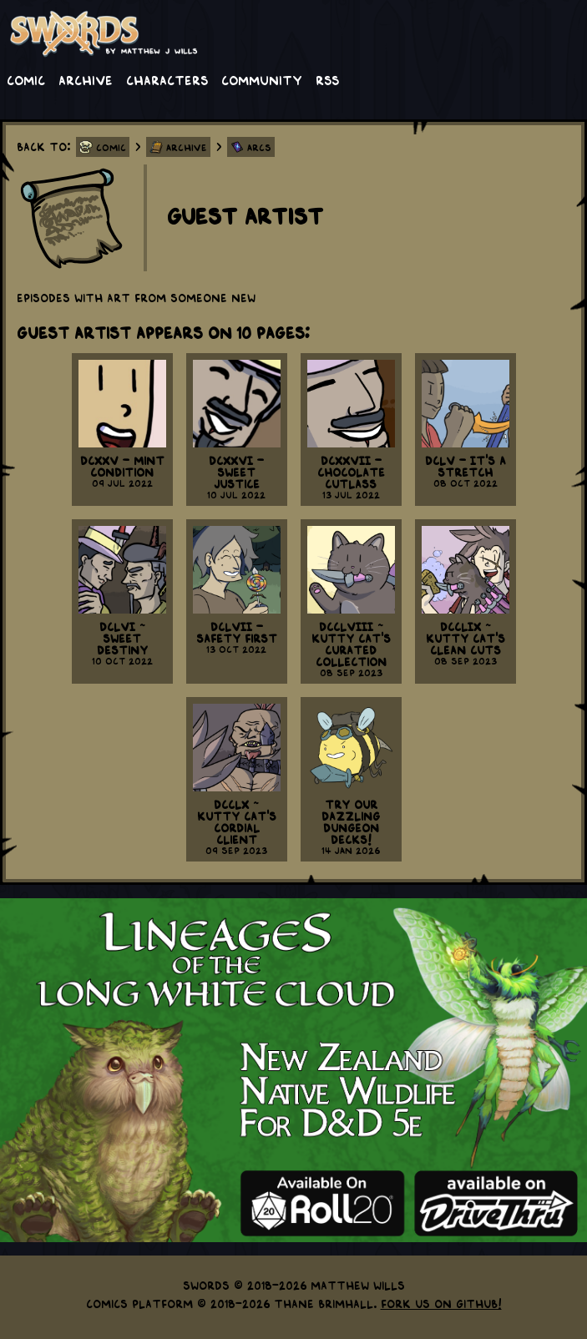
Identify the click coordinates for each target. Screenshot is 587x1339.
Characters (167, 79)
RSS (327, 79)
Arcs (259, 147)
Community (261, 79)
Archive (85, 79)
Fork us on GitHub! (441, 1303)
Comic (26, 79)
